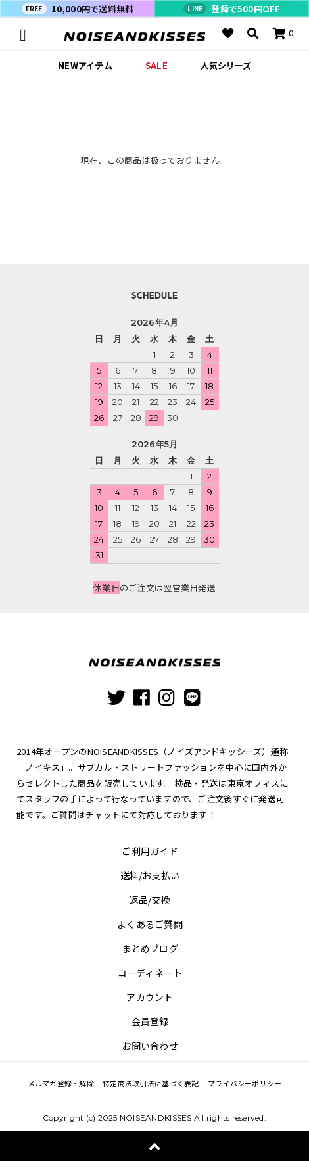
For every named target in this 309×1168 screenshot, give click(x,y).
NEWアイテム (85, 65)
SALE (156, 65)
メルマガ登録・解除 (61, 1083)
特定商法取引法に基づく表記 (151, 1083)
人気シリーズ (226, 65)
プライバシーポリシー (245, 1083)
